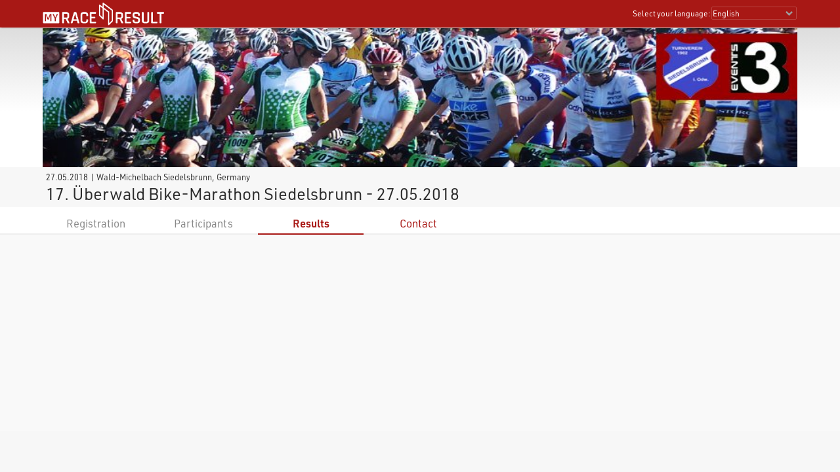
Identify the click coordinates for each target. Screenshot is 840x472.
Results (311, 223)
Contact (418, 223)
